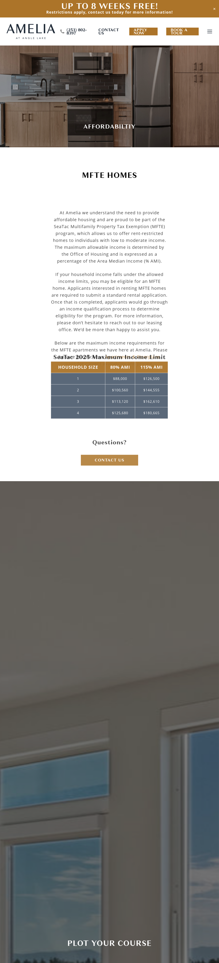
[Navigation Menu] (210, 31)
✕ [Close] (214, 9)
